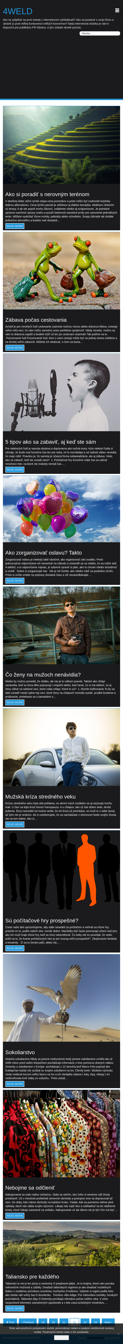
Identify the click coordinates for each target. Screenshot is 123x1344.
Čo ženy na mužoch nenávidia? (43, 675)
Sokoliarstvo (20, 1052)
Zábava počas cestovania (36, 320)
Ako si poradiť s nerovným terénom (47, 194)
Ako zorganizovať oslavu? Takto (43, 553)
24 (95, 1322)
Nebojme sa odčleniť (30, 1188)
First (10, 1322)
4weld (18, 11)
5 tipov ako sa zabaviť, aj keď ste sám (50, 442)
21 (63, 1322)
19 (42, 1322)
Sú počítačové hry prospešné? (41, 921)
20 (53, 1322)
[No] (118, 1334)
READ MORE (15, 226)
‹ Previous (28, 1322)
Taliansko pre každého (32, 1277)
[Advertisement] (61, 70)
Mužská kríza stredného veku (40, 797)
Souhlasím (61, 1337)
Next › (108, 1322)
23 (85, 1322)
